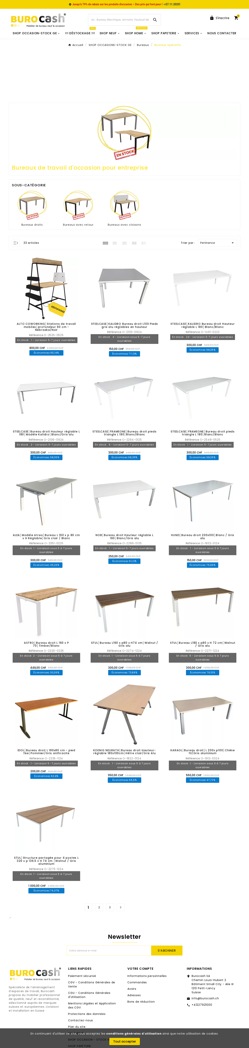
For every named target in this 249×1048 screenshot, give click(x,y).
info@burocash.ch (205, 998)
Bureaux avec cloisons (124, 225)
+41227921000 (202, 1005)
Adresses (134, 995)
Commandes (137, 982)
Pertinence (217, 242)
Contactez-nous (80, 1020)
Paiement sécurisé (82, 976)
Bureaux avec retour (78, 225)
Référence (36, 335)
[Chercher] (119, 19)
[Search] (155, 19)
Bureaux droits (32, 225)
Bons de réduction (141, 1002)
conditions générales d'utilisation (133, 1034)
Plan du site (77, 1027)
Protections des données (86, 1014)
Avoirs (131, 989)
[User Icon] (219, 18)
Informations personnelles (147, 976)
